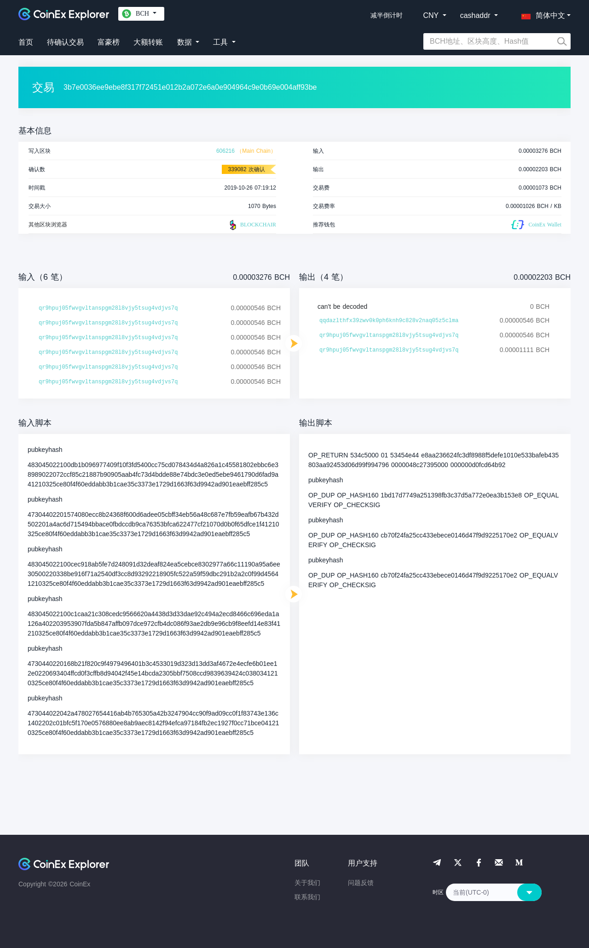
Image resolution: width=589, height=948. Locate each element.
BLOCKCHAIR (251, 225)
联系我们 (307, 897)
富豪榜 (109, 42)
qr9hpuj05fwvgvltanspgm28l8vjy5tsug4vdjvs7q (108, 308)
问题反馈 (361, 882)
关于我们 (307, 882)
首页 (25, 42)
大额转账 (148, 42)
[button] (541, 14)
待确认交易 (65, 42)
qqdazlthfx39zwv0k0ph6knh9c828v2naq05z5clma (388, 321)
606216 (225, 151)
